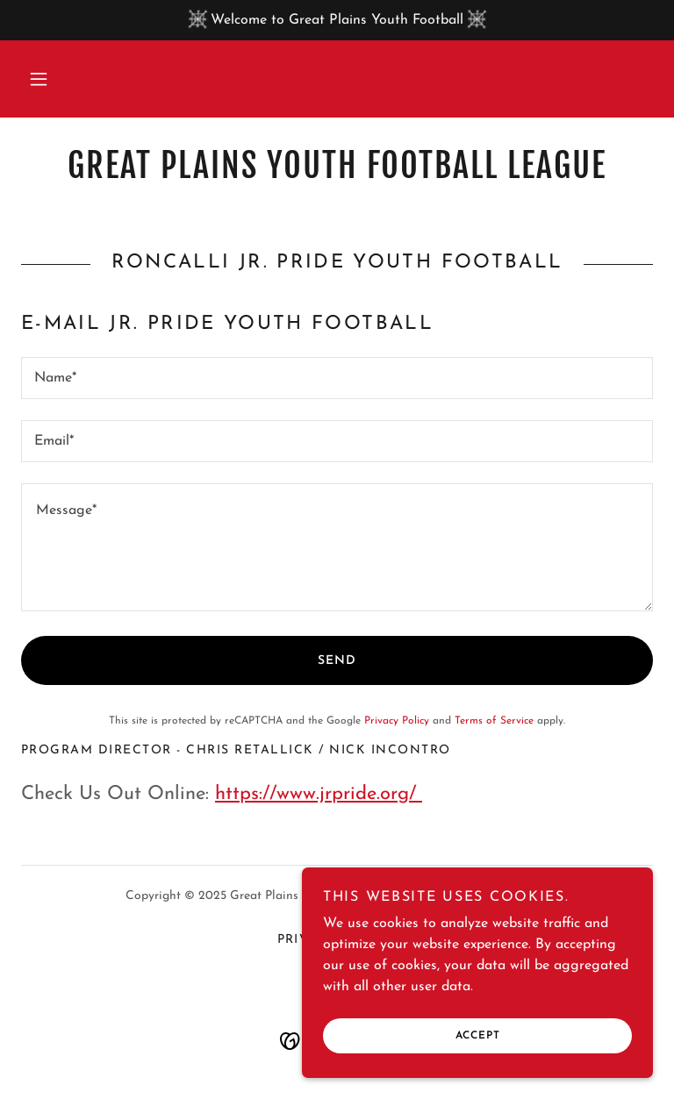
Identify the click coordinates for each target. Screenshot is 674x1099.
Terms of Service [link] (494, 721)
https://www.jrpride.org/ (318, 794)
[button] (38, 78)
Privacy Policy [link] (396, 721)
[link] (337, 175)
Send (337, 660)
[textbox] (337, 378)
